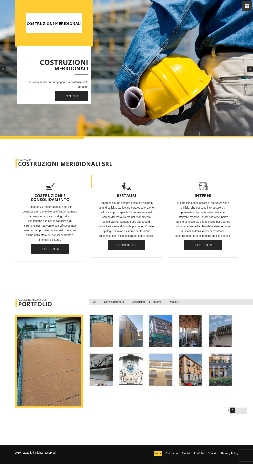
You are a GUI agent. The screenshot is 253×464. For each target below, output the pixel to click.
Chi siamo (172, 453)
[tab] (101, 331)
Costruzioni (139, 301)
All (94, 301)
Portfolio (199, 453)
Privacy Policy (229, 453)
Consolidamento (114, 301)
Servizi (186, 453)
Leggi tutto (50, 249)
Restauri (174, 301)
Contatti (212, 453)
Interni (157, 301)
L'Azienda (71, 96)
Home (158, 453)
